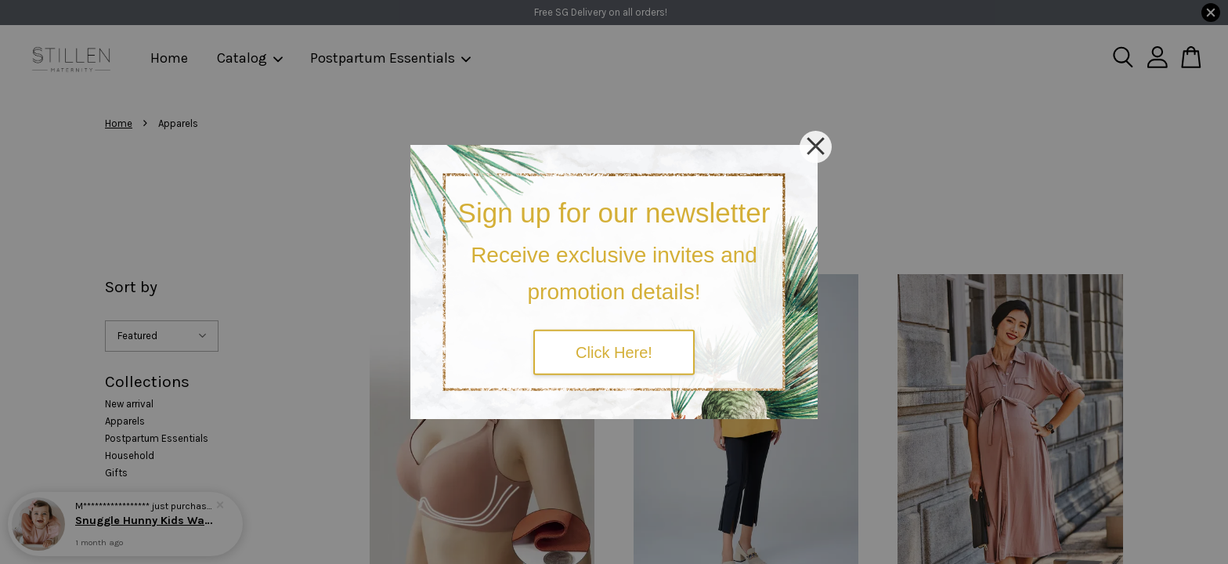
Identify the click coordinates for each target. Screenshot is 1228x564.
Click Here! (614, 351)
